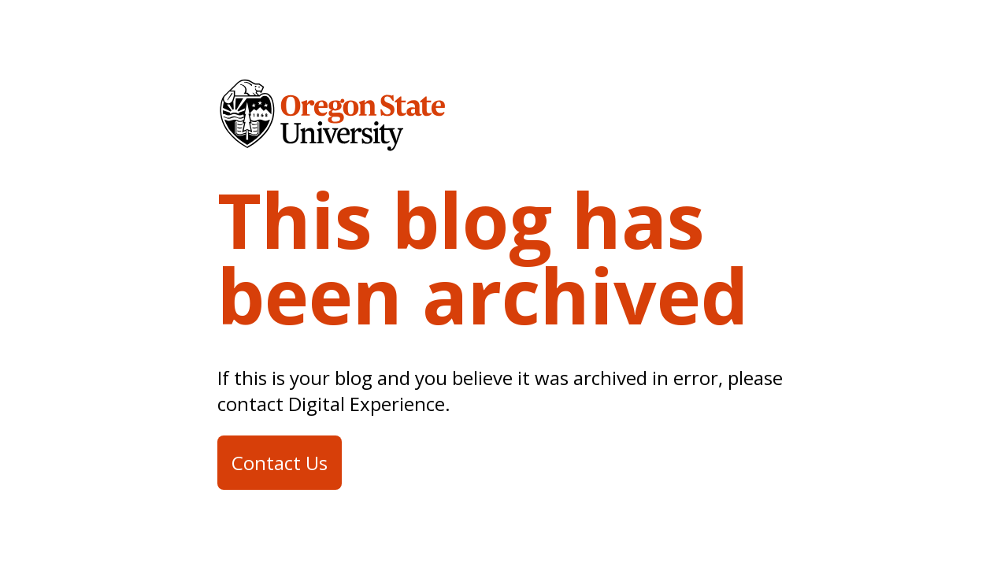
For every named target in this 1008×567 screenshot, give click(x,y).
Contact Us (280, 463)
